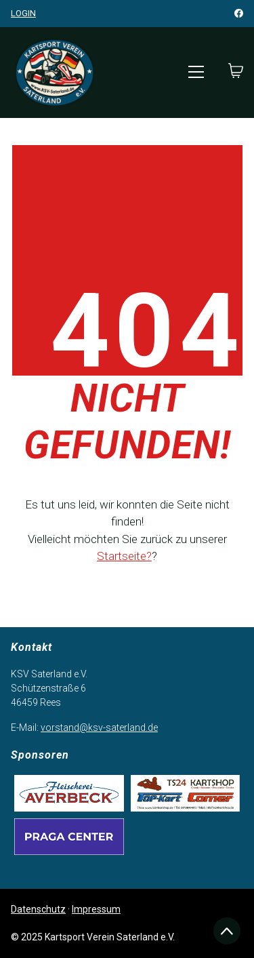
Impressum (96, 909)
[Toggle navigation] (196, 72)
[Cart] (235, 72)
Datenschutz (38, 909)
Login (23, 13)
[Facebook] (238, 13)
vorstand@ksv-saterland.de (99, 727)
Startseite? (124, 556)
